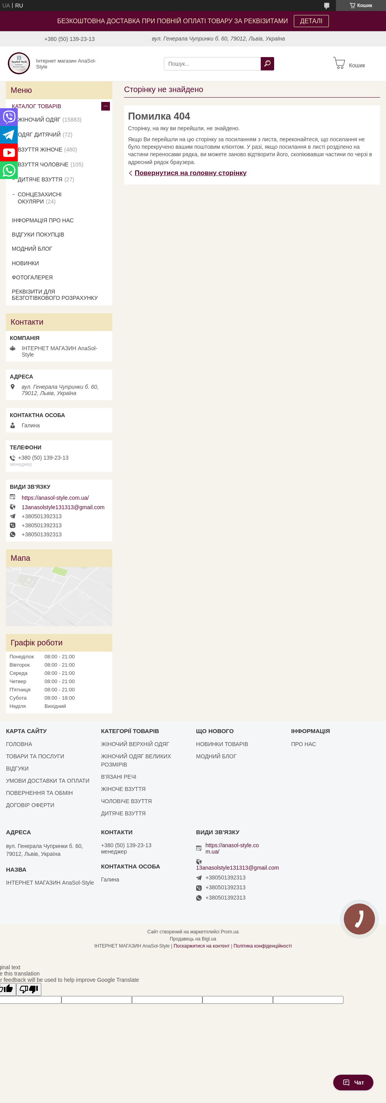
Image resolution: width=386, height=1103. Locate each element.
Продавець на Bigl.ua (193, 939)
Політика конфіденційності (263, 946)
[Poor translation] (28, 989)
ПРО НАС (303, 744)
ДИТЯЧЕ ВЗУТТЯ (40, 179)
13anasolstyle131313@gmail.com (63, 507)
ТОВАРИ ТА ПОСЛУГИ (35, 756)
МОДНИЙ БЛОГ (32, 249)
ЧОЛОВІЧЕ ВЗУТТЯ (126, 801)
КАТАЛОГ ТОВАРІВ (36, 106)
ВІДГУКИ (17, 768)
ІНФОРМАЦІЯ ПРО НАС (43, 220)
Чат (353, 1082)
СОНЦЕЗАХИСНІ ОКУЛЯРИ (40, 198)
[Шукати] (267, 63)
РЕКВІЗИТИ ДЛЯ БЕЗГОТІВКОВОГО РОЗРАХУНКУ (55, 294)
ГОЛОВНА (19, 744)
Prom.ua (230, 932)
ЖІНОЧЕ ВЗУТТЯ (123, 789)
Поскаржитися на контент (202, 946)
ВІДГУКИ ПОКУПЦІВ (38, 234)
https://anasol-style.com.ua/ (55, 498)
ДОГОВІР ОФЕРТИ (30, 805)
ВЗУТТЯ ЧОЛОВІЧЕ (43, 164)
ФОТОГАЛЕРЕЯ (32, 277)
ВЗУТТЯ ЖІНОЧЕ (40, 149)
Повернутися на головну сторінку (191, 173)
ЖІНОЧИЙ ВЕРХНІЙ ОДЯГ (135, 744)
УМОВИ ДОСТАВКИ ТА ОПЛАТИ (47, 781)
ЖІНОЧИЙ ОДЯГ (39, 119)
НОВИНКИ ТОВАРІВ (222, 744)
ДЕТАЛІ (311, 21)
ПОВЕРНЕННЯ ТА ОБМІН (39, 793)
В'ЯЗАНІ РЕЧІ (118, 777)
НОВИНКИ (25, 263)
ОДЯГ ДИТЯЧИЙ (39, 134)
